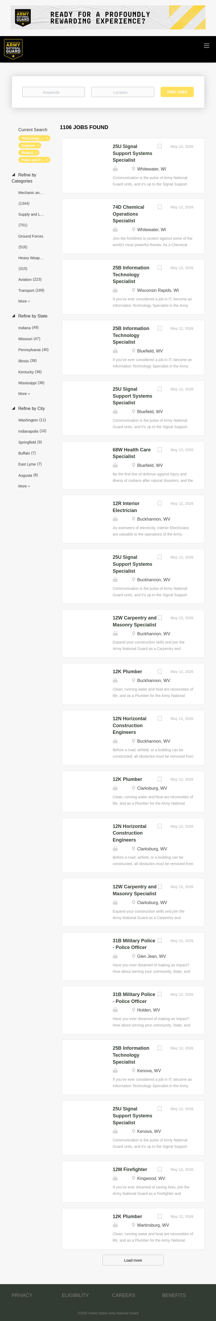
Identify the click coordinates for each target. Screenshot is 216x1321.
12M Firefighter (130, 1169)
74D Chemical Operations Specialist (128, 213)
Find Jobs (177, 92)
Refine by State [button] (32, 316)
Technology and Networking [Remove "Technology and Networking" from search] (36, 138)
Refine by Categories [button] (24, 178)
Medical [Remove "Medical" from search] (27, 153)
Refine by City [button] (31, 408)
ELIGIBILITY (75, 1295)
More (22, 301)
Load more (133, 1260)
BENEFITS (174, 1295)
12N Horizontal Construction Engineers (129, 725)
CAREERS (123, 1295)
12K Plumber (127, 671)
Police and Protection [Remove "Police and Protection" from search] (36, 160)
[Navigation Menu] (206, 45)
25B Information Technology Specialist (131, 274)
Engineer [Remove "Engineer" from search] (28, 146)
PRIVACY (22, 1295)
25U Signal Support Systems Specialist (132, 153)
